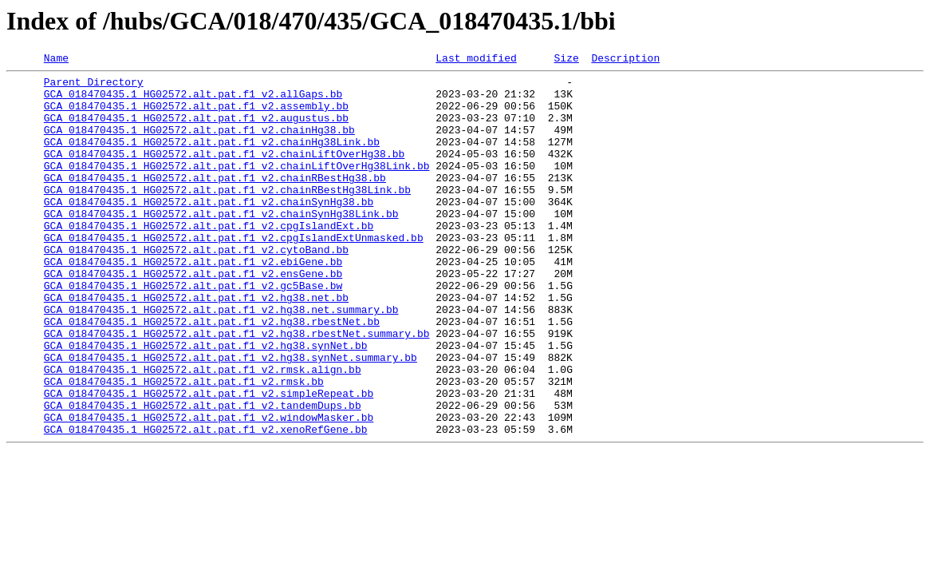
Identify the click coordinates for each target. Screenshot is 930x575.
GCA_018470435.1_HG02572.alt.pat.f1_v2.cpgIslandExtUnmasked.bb (234, 273)
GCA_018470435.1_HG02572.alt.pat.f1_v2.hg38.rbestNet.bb (212, 374)
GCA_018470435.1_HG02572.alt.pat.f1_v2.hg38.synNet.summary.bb (230, 417)
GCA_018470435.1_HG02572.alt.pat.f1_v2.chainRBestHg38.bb (215, 201)
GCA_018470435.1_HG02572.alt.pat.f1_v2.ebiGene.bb (193, 302)
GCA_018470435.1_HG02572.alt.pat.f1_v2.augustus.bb (196, 129)
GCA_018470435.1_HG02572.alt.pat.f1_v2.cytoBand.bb (196, 287)
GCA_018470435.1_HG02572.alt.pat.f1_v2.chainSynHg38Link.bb (221, 244)
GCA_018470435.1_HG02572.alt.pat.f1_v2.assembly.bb (196, 115)
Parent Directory (94, 86)
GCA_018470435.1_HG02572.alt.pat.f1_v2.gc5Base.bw (193, 330)
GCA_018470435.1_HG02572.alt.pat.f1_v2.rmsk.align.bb (202, 431)
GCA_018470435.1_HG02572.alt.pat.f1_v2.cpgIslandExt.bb (208, 259)
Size (566, 60)
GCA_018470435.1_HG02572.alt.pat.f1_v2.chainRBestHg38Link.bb (227, 215)
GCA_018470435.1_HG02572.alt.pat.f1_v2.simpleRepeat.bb (208, 460)
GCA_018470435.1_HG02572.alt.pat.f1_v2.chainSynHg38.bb (208, 230)
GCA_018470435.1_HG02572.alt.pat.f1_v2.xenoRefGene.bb (206, 503)
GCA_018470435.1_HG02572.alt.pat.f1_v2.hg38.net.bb (196, 345)
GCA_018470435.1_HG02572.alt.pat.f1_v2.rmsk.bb (184, 445)
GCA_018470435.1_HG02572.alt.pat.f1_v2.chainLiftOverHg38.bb (224, 172)
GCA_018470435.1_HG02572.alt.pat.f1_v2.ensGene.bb (193, 316)
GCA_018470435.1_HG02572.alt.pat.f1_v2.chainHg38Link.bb (212, 158)
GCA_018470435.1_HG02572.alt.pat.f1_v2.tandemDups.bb (202, 474)
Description (625, 60)
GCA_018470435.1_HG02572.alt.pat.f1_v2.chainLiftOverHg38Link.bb (237, 187)
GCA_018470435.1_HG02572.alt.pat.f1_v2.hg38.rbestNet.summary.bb (237, 388)
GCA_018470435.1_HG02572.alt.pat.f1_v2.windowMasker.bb (208, 489)
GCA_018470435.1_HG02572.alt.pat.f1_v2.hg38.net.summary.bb (221, 359)
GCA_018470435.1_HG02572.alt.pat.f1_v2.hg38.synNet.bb (206, 402)
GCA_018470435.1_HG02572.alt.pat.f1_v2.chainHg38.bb (199, 144)
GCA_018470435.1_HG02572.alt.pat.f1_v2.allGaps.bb (193, 100)
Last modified (475, 60)
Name (56, 60)
